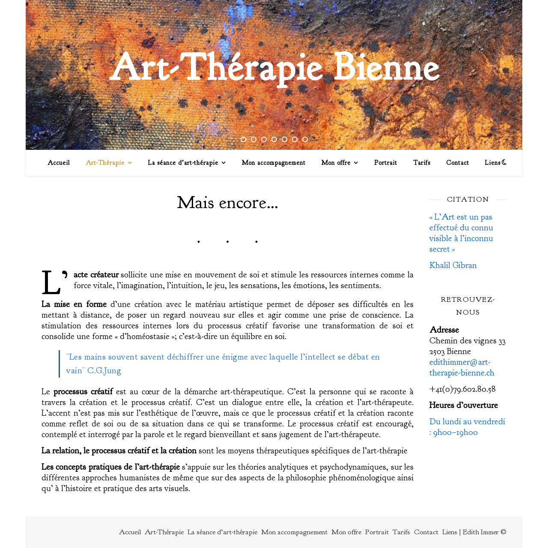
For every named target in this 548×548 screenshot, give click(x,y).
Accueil (59, 163)
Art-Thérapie (105, 163)
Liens (492, 163)
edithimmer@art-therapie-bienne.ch (461, 367)
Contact (457, 163)
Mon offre (336, 163)
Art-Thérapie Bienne (274, 67)
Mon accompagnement (274, 163)
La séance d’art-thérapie (183, 163)
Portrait (385, 163)
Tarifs (421, 163)
